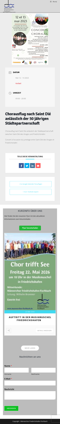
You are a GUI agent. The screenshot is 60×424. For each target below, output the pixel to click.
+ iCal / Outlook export (30, 192)
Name (8, 366)
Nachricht (9, 389)
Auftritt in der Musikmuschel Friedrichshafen (30, 319)
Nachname (35, 374)
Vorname (7, 374)
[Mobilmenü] (53, 2)
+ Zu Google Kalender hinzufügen (30, 184)
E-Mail (8, 379)
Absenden (11, 408)
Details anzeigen (44, 330)
